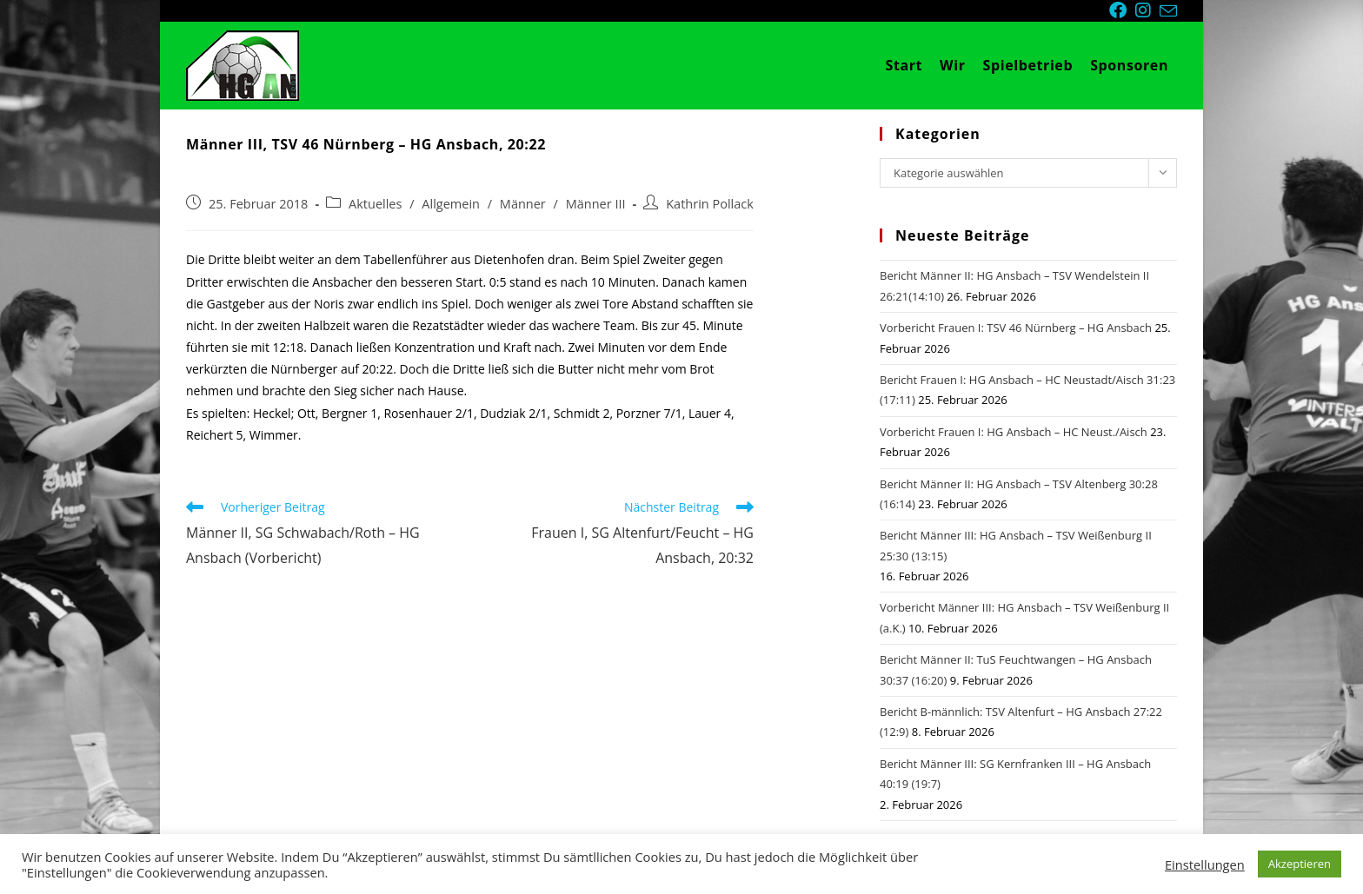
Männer (523, 203)
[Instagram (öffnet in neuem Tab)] (1147, 10)
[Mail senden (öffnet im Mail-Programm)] (1168, 11)
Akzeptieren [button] (1299, 863)
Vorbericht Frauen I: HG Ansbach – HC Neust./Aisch (1013, 432)
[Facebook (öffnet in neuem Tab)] (1122, 10)
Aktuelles (375, 203)
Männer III (596, 203)
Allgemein (451, 203)
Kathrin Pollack (710, 203)
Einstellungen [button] (1205, 864)
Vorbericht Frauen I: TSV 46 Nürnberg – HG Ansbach (1016, 327)
